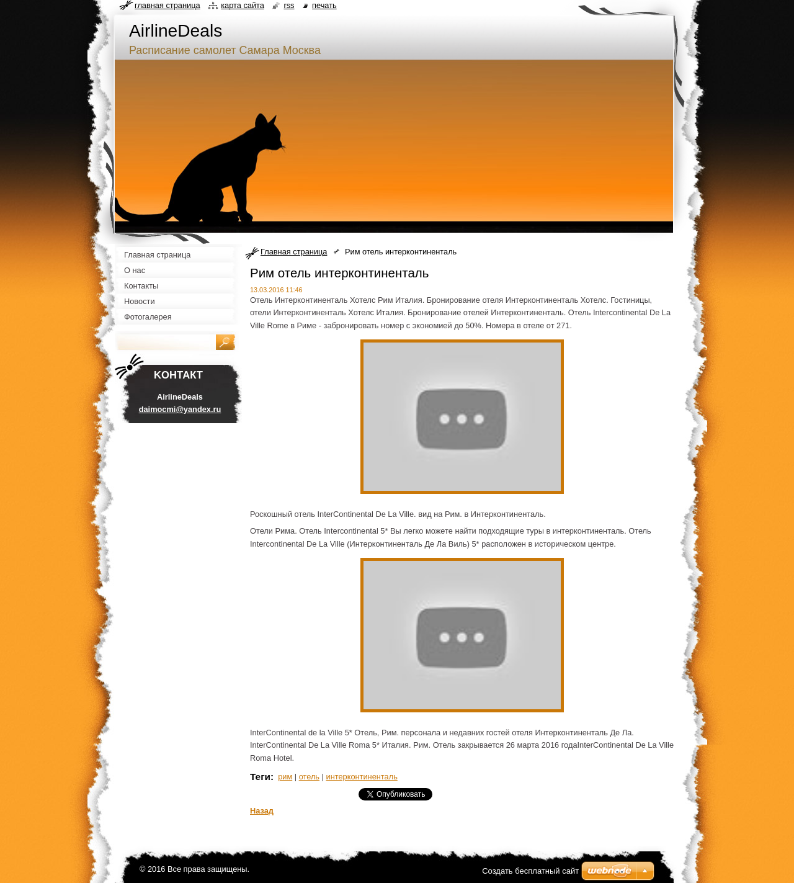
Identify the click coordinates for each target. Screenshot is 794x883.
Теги (260, 776)
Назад (262, 810)
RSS (288, 5)
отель (309, 776)
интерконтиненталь (362, 776)
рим (285, 776)
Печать (324, 5)
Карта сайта (242, 5)
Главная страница (294, 251)
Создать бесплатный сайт (530, 871)
